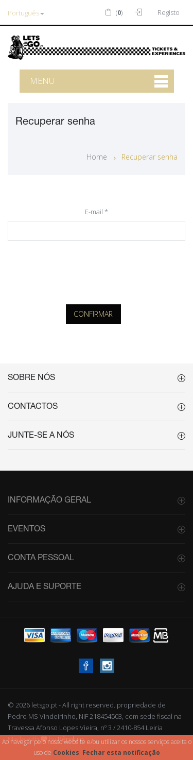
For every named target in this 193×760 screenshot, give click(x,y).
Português (26, 13)
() (113, 12)
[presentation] (97, 270)
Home (96, 157)
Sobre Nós (31, 378)
